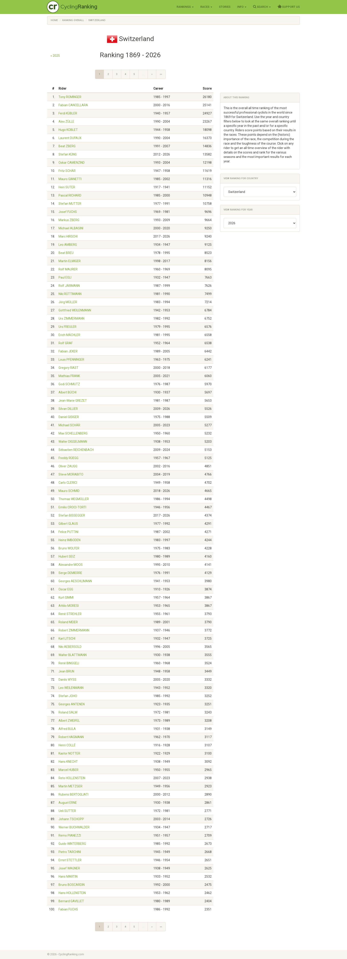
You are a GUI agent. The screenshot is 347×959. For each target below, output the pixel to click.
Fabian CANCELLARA (73, 105)
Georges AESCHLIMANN (75, 581)
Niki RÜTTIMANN (70, 294)
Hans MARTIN (68, 876)
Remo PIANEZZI (69, 835)
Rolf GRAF (65, 343)
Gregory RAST (68, 367)
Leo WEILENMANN (71, 688)
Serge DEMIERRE (70, 573)
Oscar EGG (65, 589)
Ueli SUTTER (67, 811)
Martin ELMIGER (69, 261)
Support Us (288, 6)
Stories (224, 6)
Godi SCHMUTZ (69, 384)
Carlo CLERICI (67, 482)
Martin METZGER (70, 786)
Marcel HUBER (68, 770)
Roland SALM (67, 712)
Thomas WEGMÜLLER (73, 499)
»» (161, 74)
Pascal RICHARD (69, 195)
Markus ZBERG (68, 220)
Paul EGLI (64, 277)
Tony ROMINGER (69, 97)
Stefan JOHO (67, 696)
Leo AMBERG (67, 244)
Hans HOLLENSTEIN (72, 893)
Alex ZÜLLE (66, 121)
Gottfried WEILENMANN (74, 310)
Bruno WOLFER (68, 548)
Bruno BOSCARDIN (71, 884)
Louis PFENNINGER (71, 359)
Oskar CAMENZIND (71, 162)
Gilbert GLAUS (68, 523)
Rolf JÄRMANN (69, 285)
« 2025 (55, 55)
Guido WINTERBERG (72, 843)
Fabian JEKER (68, 351)
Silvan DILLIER (68, 409)
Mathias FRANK (69, 376)
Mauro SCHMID (69, 491)
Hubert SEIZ (66, 556)
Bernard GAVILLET (71, 901)
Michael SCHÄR (69, 425)
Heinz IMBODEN (69, 540)
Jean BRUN (66, 671)
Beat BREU (66, 253)
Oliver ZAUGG (67, 466)
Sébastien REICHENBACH (76, 450)
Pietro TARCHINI (69, 852)
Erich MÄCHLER (69, 335)
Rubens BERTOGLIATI (73, 794)
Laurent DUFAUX (70, 138)
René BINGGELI (68, 663)
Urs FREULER (67, 326)
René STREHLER (70, 614)
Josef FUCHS (67, 212)
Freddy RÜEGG (68, 458)
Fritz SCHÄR (67, 171)
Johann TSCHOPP (71, 819)
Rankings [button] (185, 6)
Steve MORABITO (70, 474)
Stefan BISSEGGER (71, 515)
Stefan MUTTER (69, 203)
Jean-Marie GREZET (72, 400)
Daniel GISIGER (68, 417)
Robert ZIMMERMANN (73, 630)
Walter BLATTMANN (72, 655)
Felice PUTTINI (68, 532)
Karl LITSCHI (66, 638)
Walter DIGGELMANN (72, 441)
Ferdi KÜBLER (67, 113)
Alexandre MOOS (70, 564)
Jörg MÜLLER (67, 302)
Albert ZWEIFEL (69, 720)
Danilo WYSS (67, 679)
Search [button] (262, 6)
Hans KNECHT (68, 761)
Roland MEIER (68, 622)
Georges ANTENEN (71, 704)
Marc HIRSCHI (68, 236)
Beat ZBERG (67, 146)
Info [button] (241, 6)
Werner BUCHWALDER (74, 827)
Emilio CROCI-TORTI (72, 507)
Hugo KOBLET (68, 130)
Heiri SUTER (66, 187)
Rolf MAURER (68, 269)
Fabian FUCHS (68, 909)
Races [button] (206, 6)
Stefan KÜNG (67, 154)
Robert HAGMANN (71, 737)
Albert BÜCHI (67, 392)
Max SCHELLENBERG (73, 433)
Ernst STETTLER (70, 860)
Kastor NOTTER (69, 753)
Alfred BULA (67, 729)
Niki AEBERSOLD (70, 647)
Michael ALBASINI (70, 228)
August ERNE (67, 802)
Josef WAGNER (69, 868)
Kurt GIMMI (66, 597)
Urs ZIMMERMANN (71, 318)
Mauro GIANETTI (70, 179)
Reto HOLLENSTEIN (71, 778)
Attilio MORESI (68, 605)
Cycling (78, 6)
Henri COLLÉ (67, 745)
